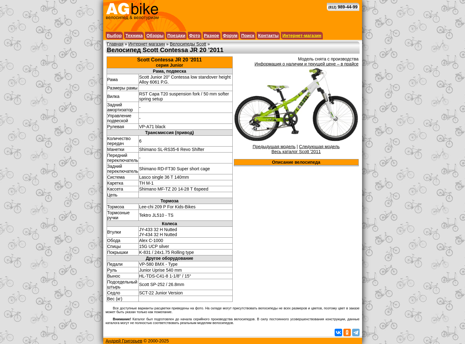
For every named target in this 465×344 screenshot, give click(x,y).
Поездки (176, 35)
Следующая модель (319, 146)
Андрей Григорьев (124, 340)
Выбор (114, 35)
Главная (115, 43)
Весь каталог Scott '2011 (296, 151)
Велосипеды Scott (188, 43)
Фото (194, 35)
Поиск (247, 35)
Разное (211, 35)
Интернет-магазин (301, 35)
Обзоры (154, 35)
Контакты (268, 35)
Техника (134, 35)
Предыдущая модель (274, 146)
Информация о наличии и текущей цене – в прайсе (306, 63)
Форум (230, 35)
